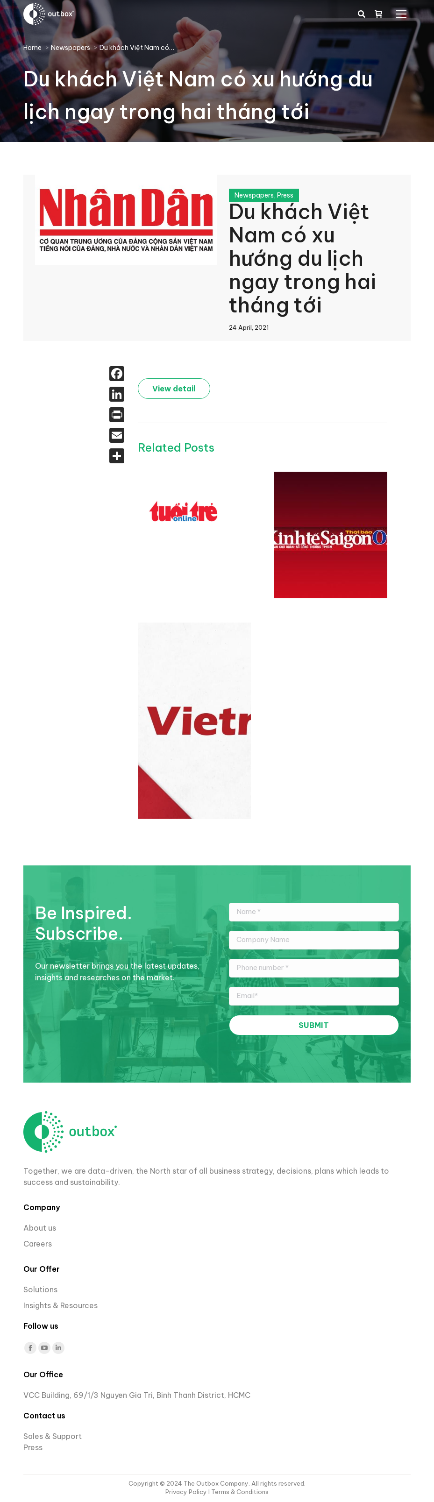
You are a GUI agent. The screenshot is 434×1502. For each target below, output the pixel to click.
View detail (174, 388)
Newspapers (254, 195)
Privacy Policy (186, 1491)
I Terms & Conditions (238, 1491)
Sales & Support (52, 1436)
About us (39, 1228)
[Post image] (184, 511)
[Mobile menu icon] (401, 14)
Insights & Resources (60, 1305)
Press (285, 195)
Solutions (40, 1289)
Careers (38, 1243)
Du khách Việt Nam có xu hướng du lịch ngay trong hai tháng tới (302, 258)
